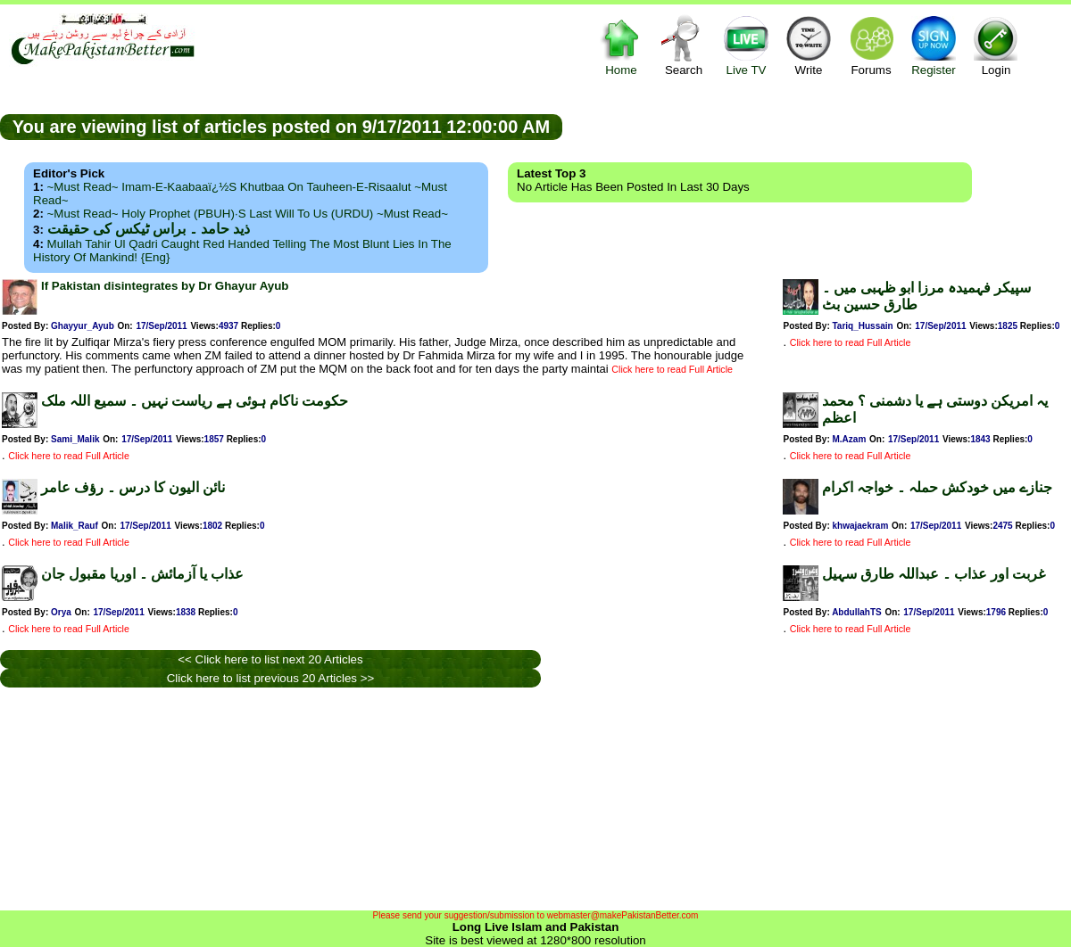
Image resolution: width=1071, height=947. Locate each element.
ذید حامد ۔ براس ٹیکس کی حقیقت (148, 228)
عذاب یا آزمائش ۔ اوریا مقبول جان (142, 573)
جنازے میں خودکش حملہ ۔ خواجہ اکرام (937, 487)
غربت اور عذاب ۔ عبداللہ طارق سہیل (933, 573)
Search (683, 45)
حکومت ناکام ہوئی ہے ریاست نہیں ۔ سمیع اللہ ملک (194, 400)
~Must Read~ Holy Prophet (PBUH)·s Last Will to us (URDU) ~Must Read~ (247, 213)
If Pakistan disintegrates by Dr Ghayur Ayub (165, 285)
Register (933, 45)
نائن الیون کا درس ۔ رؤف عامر (133, 487)
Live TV (746, 45)
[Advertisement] (391, 799)
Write (808, 45)
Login (996, 45)
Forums (871, 45)
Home (621, 45)
